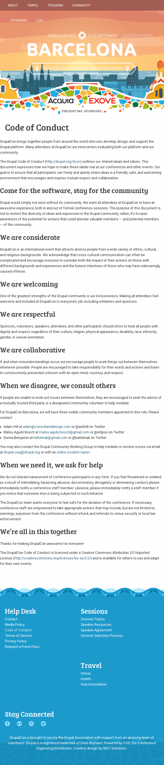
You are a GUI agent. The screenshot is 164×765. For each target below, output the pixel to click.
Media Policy (15, 624)
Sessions (94, 611)
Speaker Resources (96, 624)
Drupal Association (78, 738)
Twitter (43, 723)
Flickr (19, 723)
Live (39, 20)
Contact (11, 619)
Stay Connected (29, 714)
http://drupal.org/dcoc (63, 161)
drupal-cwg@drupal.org (22, 452)
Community (81, 5)
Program (55, 5)
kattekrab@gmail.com (50, 438)
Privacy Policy (16, 641)
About (13, 5)
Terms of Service (18, 636)
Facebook (7, 723)
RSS (31, 723)
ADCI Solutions (114, 748)
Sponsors (18, 20)
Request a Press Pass (22, 647)
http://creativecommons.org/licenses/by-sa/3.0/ (52, 558)
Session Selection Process (102, 636)
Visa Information (94, 684)
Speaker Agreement (96, 630)
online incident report (73, 452)
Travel (32, 5)
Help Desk (20, 611)
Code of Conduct (18, 630)
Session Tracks (93, 619)
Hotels (86, 679)
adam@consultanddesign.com (47, 427)
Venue (86, 673)
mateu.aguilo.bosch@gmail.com (64, 432)
